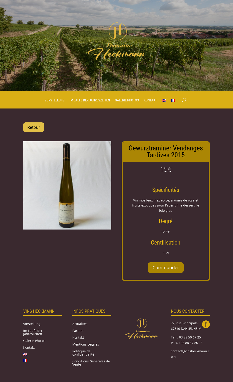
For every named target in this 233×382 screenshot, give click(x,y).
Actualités (79, 324)
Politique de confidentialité (83, 353)
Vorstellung (55, 100)
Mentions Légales (85, 344)
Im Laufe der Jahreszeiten (90, 100)
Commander (165, 267)
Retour (33, 127)
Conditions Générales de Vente (91, 363)
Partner (78, 331)
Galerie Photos (127, 100)
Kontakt (150, 100)
